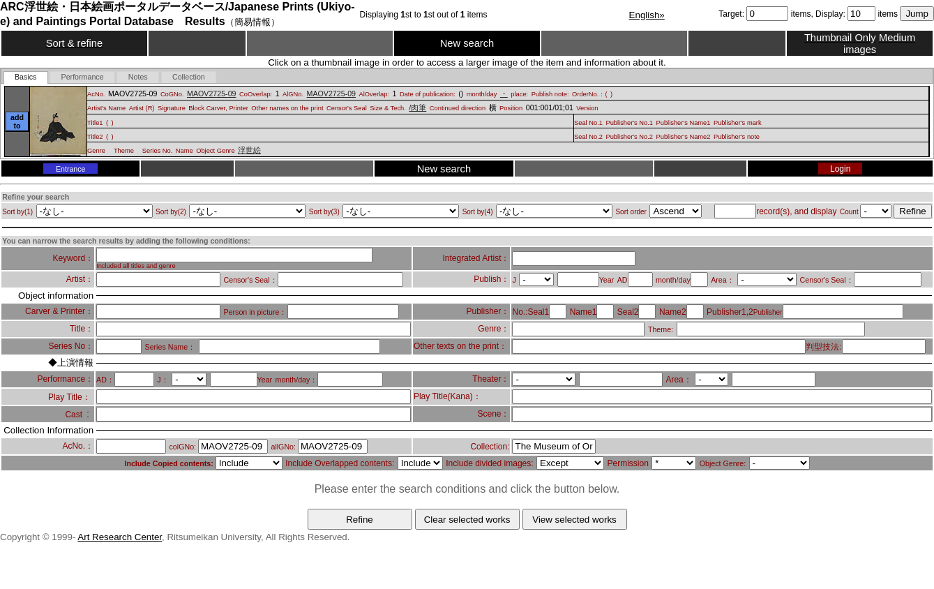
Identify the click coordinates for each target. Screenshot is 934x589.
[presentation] (25, 77)
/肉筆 (417, 107)
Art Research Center (119, 537)
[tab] (25, 77)
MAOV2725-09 (211, 93)
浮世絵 (249, 150)
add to (17, 121)
